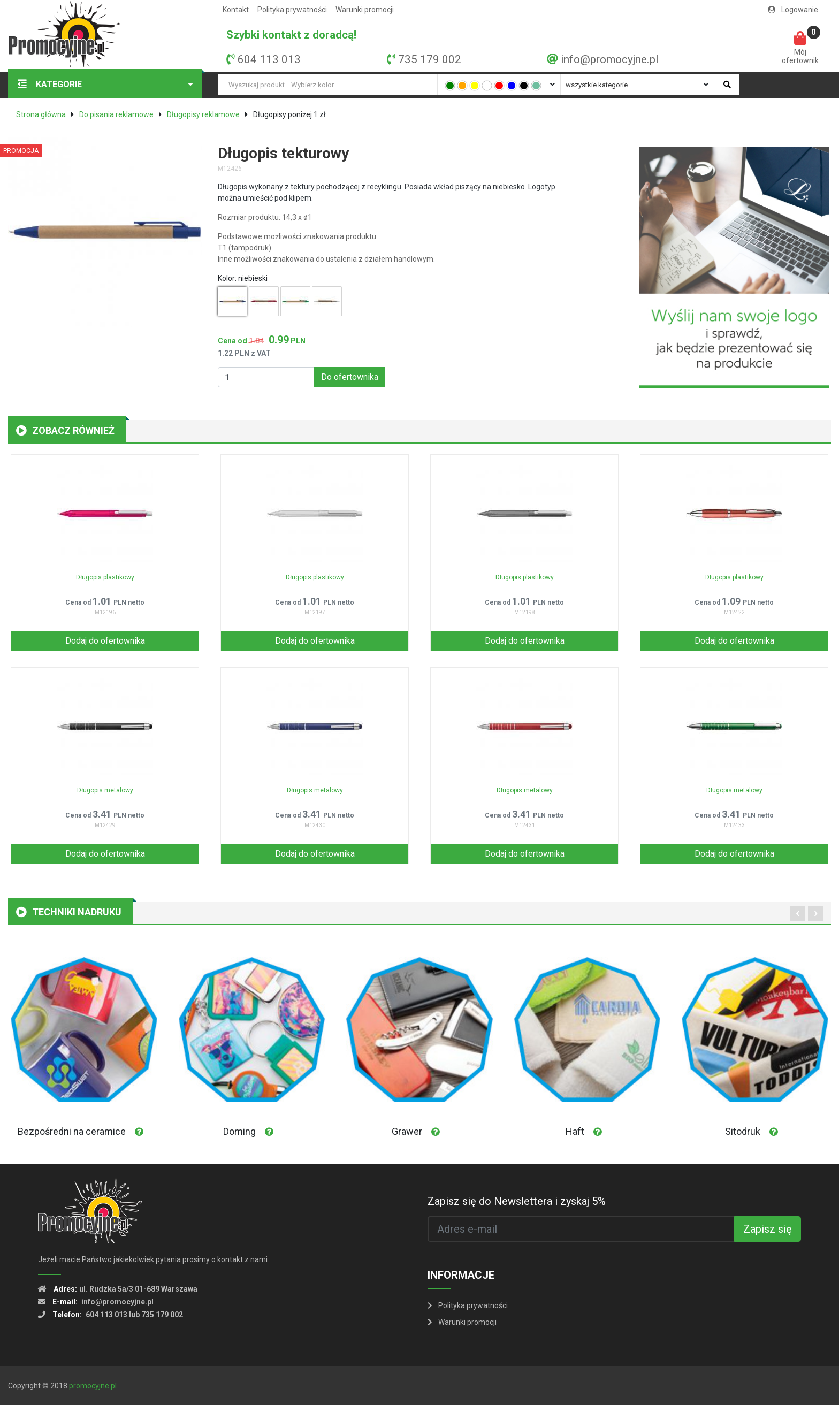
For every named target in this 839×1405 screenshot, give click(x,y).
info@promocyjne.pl (609, 59)
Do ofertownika (349, 377)
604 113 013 (269, 59)
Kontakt (236, 9)
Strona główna (41, 114)
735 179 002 (429, 59)
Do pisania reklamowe (116, 114)
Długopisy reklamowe (203, 114)
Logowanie (793, 9)
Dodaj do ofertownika (105, 641)
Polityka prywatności (292, 9)
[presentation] (797, 913)
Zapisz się (767, 1229)
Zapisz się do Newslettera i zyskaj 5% (517, 1201)
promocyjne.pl (93, 1385)
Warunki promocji (364, 9)
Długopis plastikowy (105, 577)
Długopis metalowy (105, 790)
